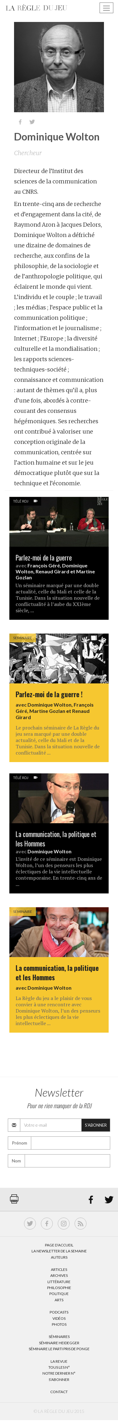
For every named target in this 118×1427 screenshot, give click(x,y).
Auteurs (59, 1257)
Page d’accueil (59, 1245)
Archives (59, 1275)
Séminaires (59, 1336)
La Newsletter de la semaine (59, 1251)
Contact (59, 1391)
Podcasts (59, 1312)
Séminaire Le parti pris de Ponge (59, 1348)
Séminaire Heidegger (59, 1342)
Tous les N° (59, 1367)
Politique (59, 1293)
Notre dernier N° (59, 1373)
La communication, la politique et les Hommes (56, 838)
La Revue (59, 1361)
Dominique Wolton (49, 705)
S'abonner (96, 1125)
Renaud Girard (52, 571)
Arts (59, 1300)
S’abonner (59, 1379)
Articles (59, 1269)
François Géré (43, 565)
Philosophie (59, 1287)
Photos (59, 1324)
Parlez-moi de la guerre (44, 557)
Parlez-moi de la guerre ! (49, 694)
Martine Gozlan (47, 711)
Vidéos (59, 1318)
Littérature (59, 1281)
